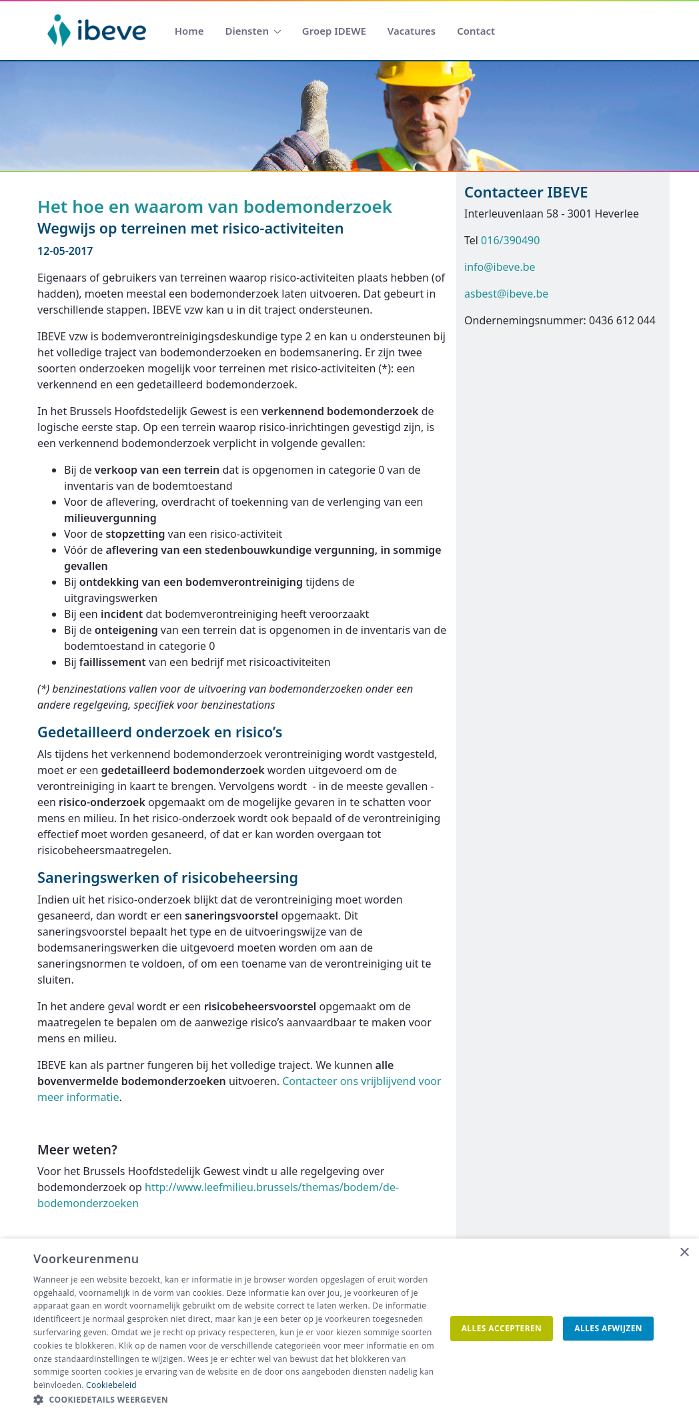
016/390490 (510, 240)
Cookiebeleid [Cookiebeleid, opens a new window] (111, 1385)
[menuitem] (189, 31)
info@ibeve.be (500, 267)
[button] (236, 1400)
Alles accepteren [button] (502, 1328)
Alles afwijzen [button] (608, 1328)
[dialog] (349, 1328)
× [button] (684, 1253)
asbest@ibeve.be (506, 293)
